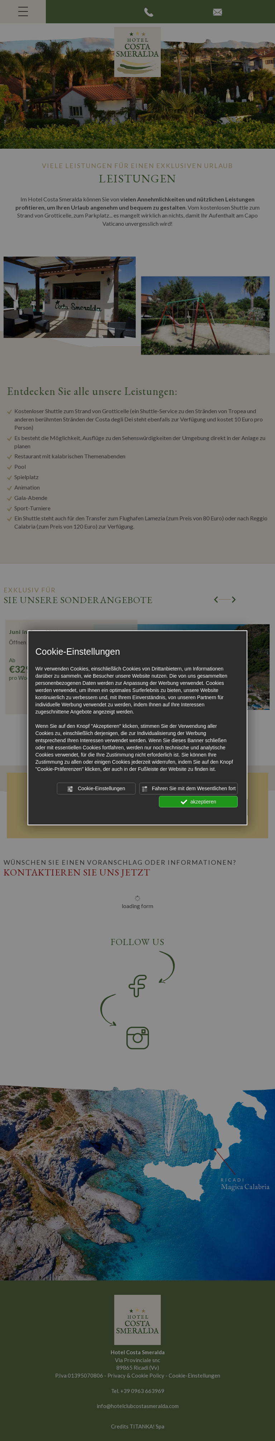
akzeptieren (198, 801)
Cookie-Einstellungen (96, 789)
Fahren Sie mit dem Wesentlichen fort (188, 789)
